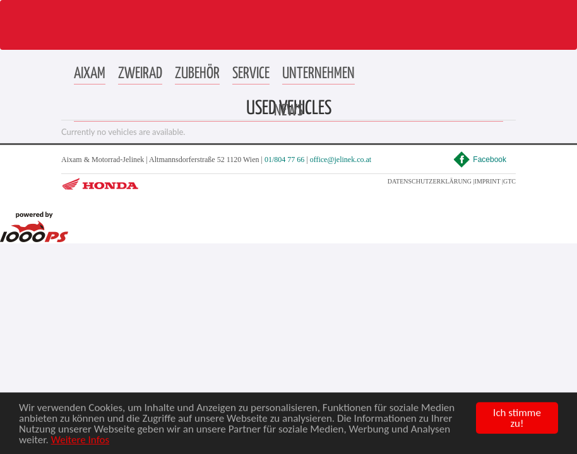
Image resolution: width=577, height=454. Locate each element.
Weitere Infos (80, 445)
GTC (509, 181)
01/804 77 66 (284, 159)
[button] (90, 74)
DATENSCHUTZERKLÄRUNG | (431, 181)
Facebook (479, 159)
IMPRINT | (489, 181)
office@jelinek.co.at (340, 159)
